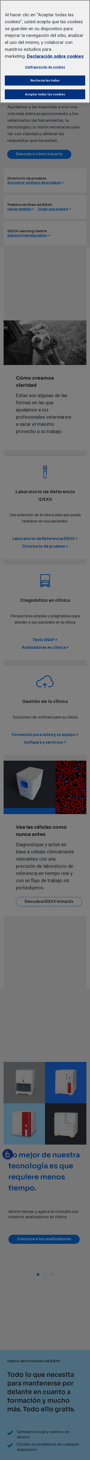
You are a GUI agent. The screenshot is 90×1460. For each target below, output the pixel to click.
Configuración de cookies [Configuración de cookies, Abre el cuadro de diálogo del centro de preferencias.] (45, 67)
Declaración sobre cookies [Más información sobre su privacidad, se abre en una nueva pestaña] (55, 56)
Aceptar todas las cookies (45, 94)
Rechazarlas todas (45, 80)
